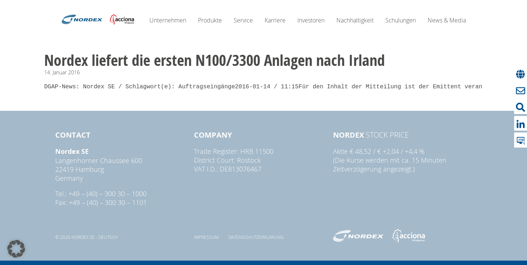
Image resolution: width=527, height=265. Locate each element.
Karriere (275, 20)
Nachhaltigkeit (355, 20)
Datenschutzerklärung (256, 237)
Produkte (210, 20)
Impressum (206, 237)
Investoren (311, 20)
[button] (16, 249)
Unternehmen (167, 20)
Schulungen (400, 20)
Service (243, 20)
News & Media (447, 20)
